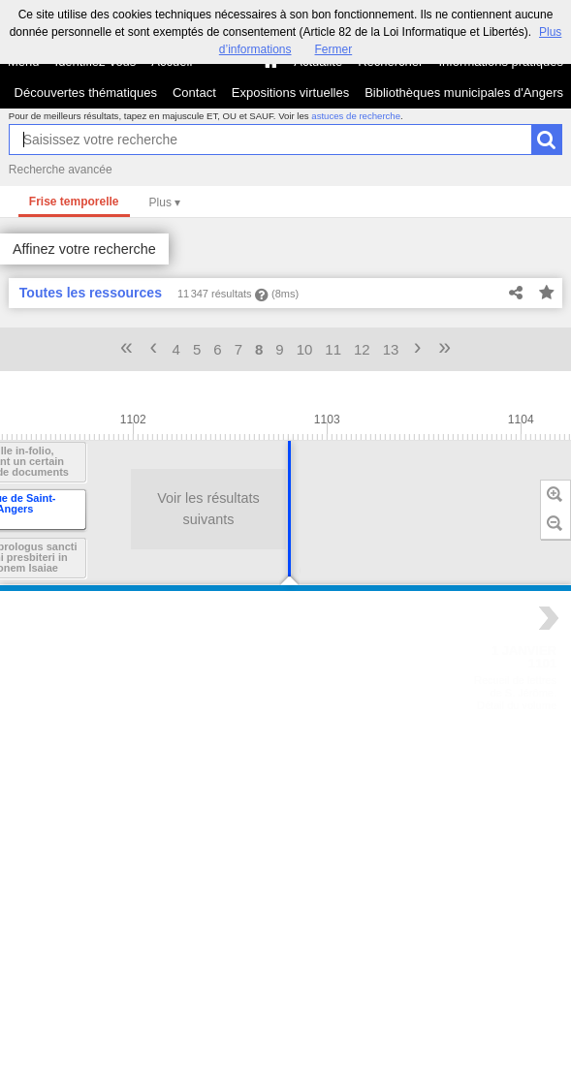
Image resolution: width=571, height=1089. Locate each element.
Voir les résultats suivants (161, 508)
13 (391, 349)
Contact (194, 92)
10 (305, 349)
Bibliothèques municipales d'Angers (464, 92)
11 (333, 349)
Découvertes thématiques (86, 92)
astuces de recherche (355, 115)
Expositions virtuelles (290, 92)
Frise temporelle (74, 201)
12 (362, 349)
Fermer (334, 49)
